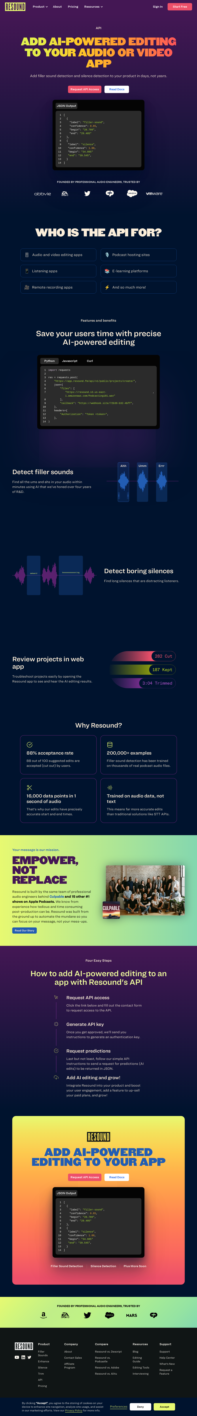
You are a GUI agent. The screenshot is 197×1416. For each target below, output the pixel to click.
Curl (90, 361)
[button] (42, 7)
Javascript (69, 361)
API (40, 1380)
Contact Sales (73, 1357)
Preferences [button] (118, 1406)
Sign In (158, 7)
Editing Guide (137, 1359)
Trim (41, 1373)
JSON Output (66, 106)
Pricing (73, 7)
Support (164, 1351)
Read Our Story (24, 930)
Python (49, 361)
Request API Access (84, 89)
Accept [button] (164, 1406)
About (57, 7)
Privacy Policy (73, 1410)
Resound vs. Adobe (107, 1367)
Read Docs (116, 89)
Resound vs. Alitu (106, 1373)
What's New (167, 1364)
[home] (15, 6)
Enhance (43, 1361)
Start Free (180, 7)
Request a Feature (165, 1371)
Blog (135, 1351)
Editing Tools (141, 1367)
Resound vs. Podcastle (102, 1359)
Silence (42, 1367)
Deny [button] (140, 1406)
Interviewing (141, 1373)
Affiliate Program (69, 1365)
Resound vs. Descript (108, 1351)
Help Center (167, 1357)
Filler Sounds (43, 1353)
